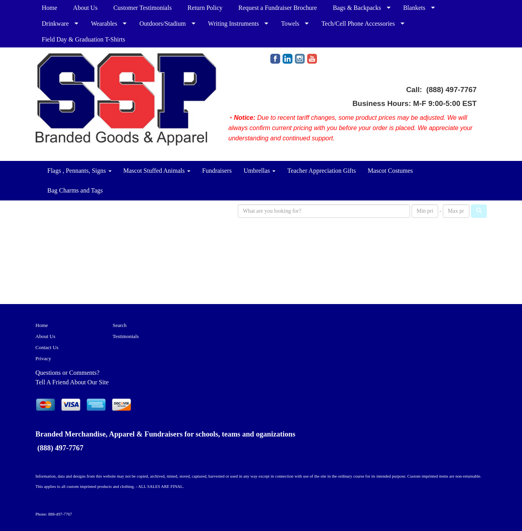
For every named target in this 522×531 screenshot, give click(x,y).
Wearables (104, 23)
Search (120, 325)
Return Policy (205, 7)
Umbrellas (259, 170)
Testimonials (126, 336)
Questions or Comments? (68, 372)
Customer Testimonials (142, 7)
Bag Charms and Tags (75, 190)
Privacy (43, 358)
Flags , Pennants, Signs (79, 170)
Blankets (414, 7)
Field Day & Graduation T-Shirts (83, 39)
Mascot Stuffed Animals (156, 170)
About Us (85, 7)
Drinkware (55, 23)
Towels (290, 23)
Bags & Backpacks (357, 7)
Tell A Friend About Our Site (72, 382)
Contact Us (47, 347)
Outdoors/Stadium (162, 23)
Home (49, 7)
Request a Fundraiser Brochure (277, 7)
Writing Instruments (233, 23)
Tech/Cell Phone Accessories (358, 23)
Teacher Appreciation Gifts (321, 170)
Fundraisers (217, 170)
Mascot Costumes (390, 170)
